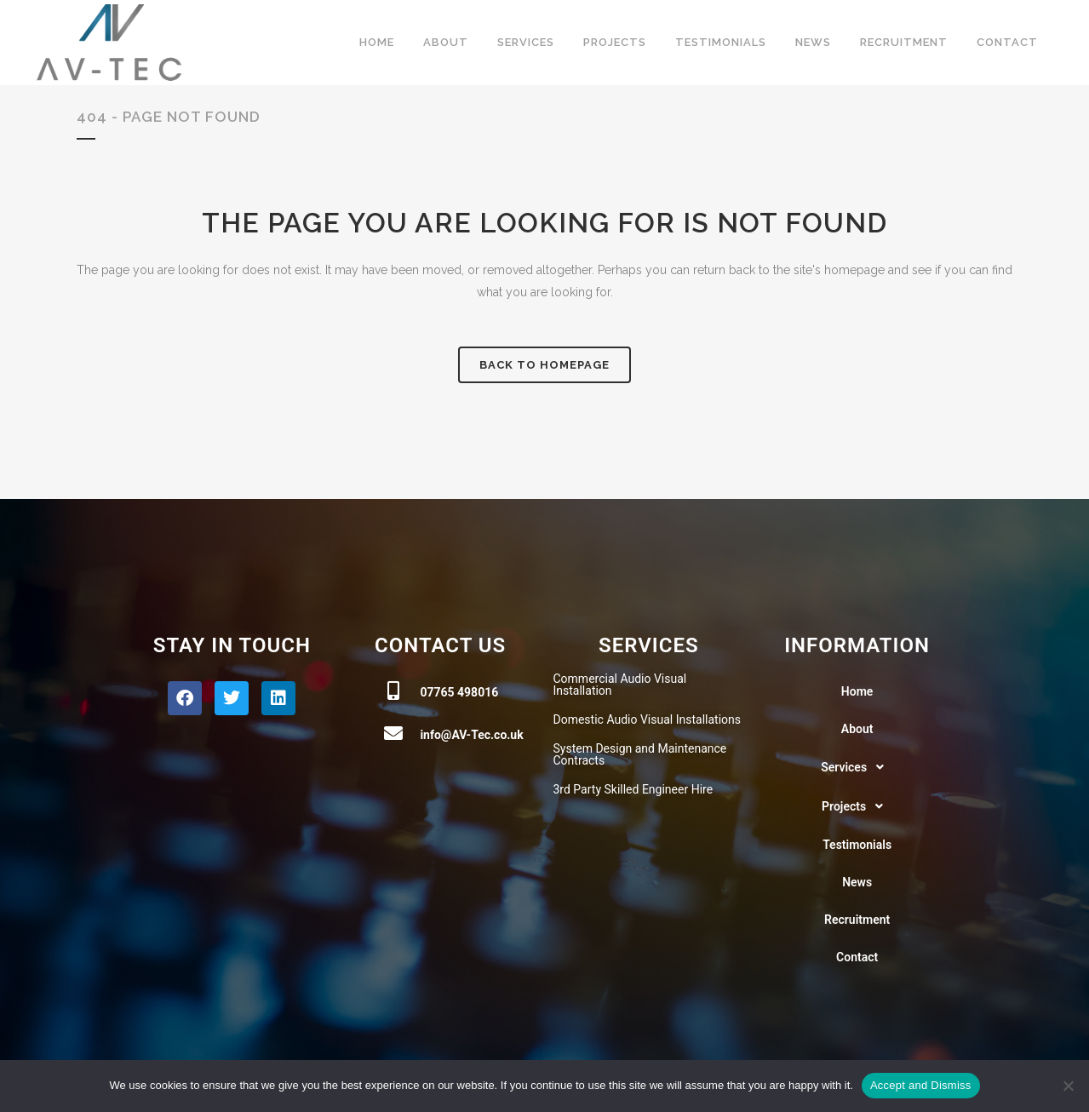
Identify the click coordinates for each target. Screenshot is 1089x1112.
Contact (857, 957)
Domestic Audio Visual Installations (647, 719)
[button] (857, 767)
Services (857, 767)
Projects (857, 806)
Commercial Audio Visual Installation (620, 684)
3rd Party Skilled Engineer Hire (633, 789)
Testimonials (856, 844)
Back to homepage (544, 364)
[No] (1067, 1085)
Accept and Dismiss (921, 1085)
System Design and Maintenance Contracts (640, 754)
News (857, 882)
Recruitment (857, 919)
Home (857, 691)
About (857, 729)
